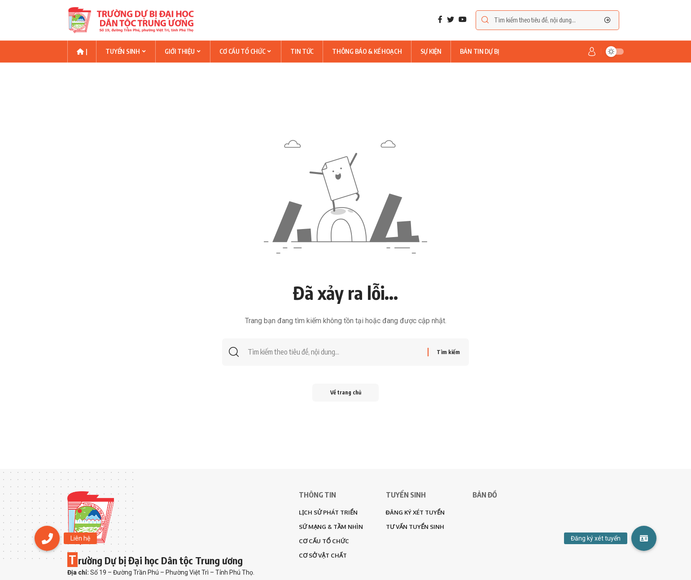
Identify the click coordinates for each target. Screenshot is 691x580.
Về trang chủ (345, 392)
